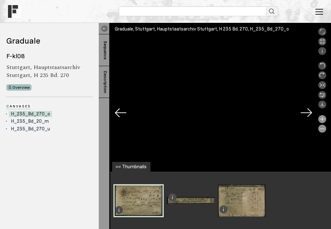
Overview (21, 87)
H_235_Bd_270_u (30, 128)
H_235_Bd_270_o (30, 113)
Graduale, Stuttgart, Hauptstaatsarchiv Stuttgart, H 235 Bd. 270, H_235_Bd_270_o (202, 28)
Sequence (105, 50)
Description (105, 82)
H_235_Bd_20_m (30, 121)
